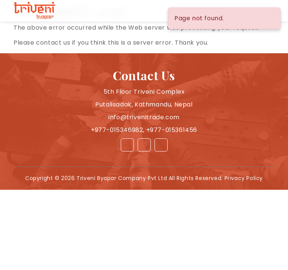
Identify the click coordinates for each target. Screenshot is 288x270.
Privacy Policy (244, 178)
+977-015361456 (171, 130)
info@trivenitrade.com (144, 117)
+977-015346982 (117, 130)
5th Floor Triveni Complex (144, 91)
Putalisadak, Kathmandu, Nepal (143, 104)
